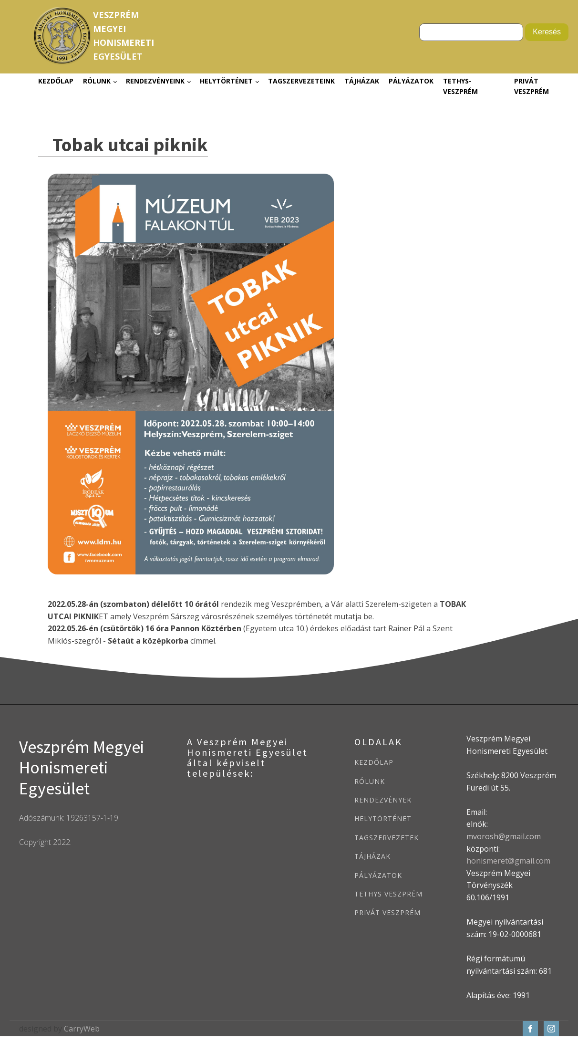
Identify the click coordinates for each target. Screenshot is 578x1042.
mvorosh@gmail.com (503, 836)
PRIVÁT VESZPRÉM (387, 912)
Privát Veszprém (531, 86)
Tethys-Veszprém (460, 86)
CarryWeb (82, 1028)
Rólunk (97, 80)
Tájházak (361, 80)
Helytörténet (226, 80)
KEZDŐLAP (373, 762)
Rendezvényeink (155, 80)
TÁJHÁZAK (372, 856)
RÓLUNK (369, 781)
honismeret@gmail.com (508, 860)
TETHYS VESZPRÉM (388, 893)
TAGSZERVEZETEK (386, 837)
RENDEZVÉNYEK (383, 799)
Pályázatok (411, 80)
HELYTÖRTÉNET (383, 818)
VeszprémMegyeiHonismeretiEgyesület (123, 35)
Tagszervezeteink (301, 80)
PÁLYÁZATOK (378, 875)
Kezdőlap (55, 80)
